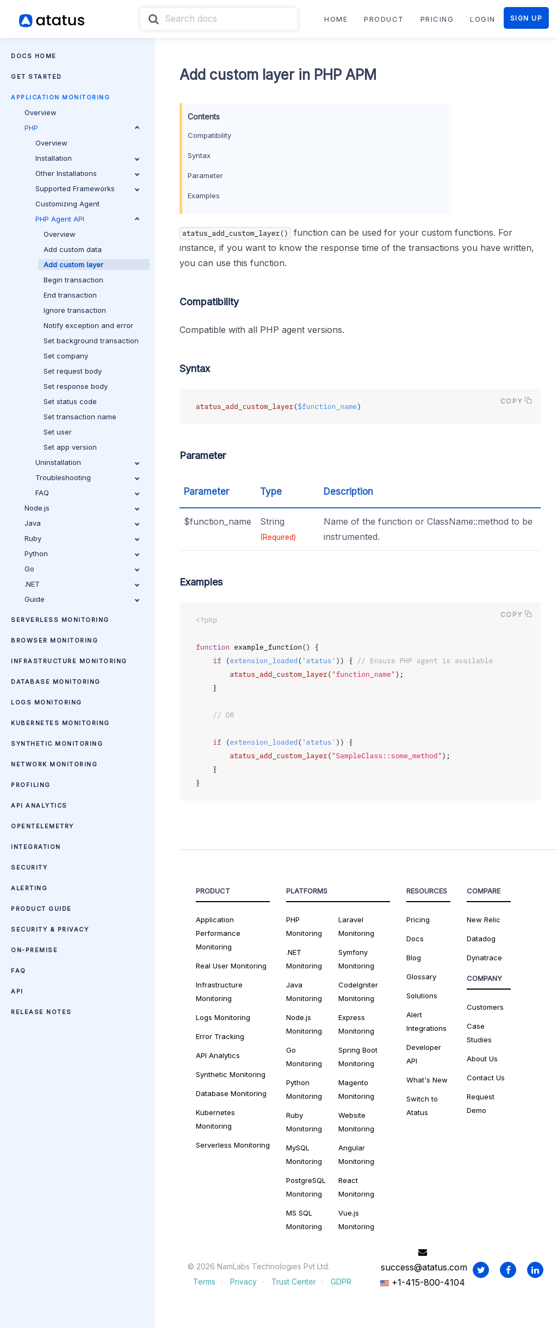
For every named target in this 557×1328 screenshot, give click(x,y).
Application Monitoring (60, 97)
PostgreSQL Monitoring (306, 1187)
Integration (36, 847)
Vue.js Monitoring (356, 1220)
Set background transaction (91, 340)
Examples (204, 195)
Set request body (73, 371)
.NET (81, 584)
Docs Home (34, 56)
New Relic (483, 919)
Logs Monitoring (46, 702)
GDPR (341, 1281)
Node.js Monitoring (304, 1024)
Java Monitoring (304, 991)
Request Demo (480, 1103)
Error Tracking (220, 1036)
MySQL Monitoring (304, 1154)
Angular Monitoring (356, 1154)
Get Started (36, 76)
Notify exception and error (88, 325)
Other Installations (87, 173)
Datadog (481, 938)
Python (81, 553)
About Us (482, 1058)
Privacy (243, 1281)
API (17, 991)
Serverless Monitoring (60, 620)
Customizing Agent (67, 203)
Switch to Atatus (422, 1105)
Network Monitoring (54, 764)
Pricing (418, 919)
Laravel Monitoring (356, 926)
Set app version (70, 447)
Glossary (421, 976)
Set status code (70, 401)
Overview (40, 112)
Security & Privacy (50, 929)
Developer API (423, 1054)
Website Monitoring (356, 1122)
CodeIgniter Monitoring (358, 991)
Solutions (421, 995)
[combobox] (219, 19)
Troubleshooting (87, 477)
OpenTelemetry (42, 826)
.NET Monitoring (304, 959)
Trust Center (293, 1281)
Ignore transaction (75, 310)
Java (81, 523)
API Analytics (39, 805)
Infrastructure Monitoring (69, 661)
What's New (427, 1079)
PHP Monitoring (304, 926)
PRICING (437, 19)
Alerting (29, 888)
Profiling (31, 785)
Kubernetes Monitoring (60, 723)
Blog (413, 957)
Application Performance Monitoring (218, 933)
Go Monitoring (304, 1057)
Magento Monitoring (356, 1089)
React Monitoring (356, 1187)
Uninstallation (87, 462)
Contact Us (486, 1077)
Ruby (81, 538)
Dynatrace (484, 957)
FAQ (87, 492)
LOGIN (483, 19)
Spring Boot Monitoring (357, 1057)
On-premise (34, 950)
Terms (204, 1281)
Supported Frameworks (87, 188)
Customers (485, 1007)
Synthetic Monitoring (57, 743)
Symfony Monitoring (356, 959)
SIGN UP (526, 18)
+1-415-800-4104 (422, 1282)
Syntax (199, 155)
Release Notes (41, 1012)
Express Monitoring (356, 1024)
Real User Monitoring (231, 965)
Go (81, 568)
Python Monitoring (304, 1089)
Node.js (81, 507)
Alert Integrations (426, 1021)
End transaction (70, 295)
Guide (81, 599)
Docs (415, 938)
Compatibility (209, 135)
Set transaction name (80, 416)
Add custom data (73, 249)
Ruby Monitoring (304, 1122)
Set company (66, 355)
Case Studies (479, 1033)
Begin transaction (73, 279)
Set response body (76, 386)
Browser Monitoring (54, 640)
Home (336, 19)
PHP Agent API (87, 219)
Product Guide (41, 908)
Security (29, 867)
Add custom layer (73, 264)
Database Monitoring (56, 681)
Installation (87, 158)
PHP (81, 127)
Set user (58, 431)
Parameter (205, 175)
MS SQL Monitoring (304, 1220)
